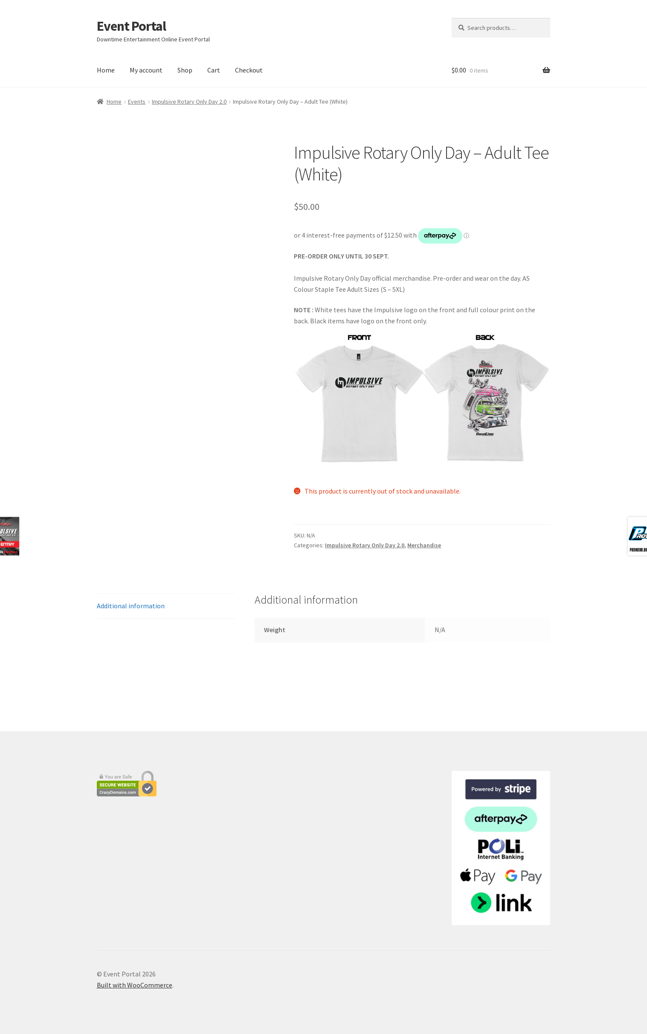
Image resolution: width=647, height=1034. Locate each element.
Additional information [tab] (131, 605)
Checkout (249, 70)
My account (146, 70)
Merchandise (424, 545)
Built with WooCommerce (134, 985)
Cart (213, 70)
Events (136, 101)
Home (106, 70)
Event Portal (131, 26)
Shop (184, 70)
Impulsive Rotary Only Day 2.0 (189, 101)
